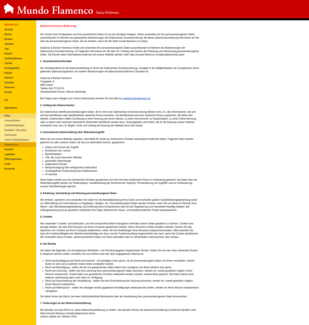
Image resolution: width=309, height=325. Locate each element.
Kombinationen (13, 58)
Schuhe (8, 29)
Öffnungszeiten (13, 159)
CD (6, 100)
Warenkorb (10, 107)
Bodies (8, 39)
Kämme (8, 77)
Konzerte (9, 168)
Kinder (8, 92)
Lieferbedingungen (14, 125)
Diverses (9, 87)
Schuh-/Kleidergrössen (16, 139)
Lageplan (9, 154)
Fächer (8, 73)
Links (7, 163)
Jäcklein (9, 44)
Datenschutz (11, 144)
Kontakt (8, 149)
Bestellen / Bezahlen (15, 130)
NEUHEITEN (11, 24)
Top (6, 48)
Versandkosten (12, 120)
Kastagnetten (12, 68)
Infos (7, 115)
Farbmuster (10, 135)
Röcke (8, 34)
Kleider (8, 53)
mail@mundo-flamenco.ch (137, 98)
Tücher (8, 63)
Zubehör (9, 82)
